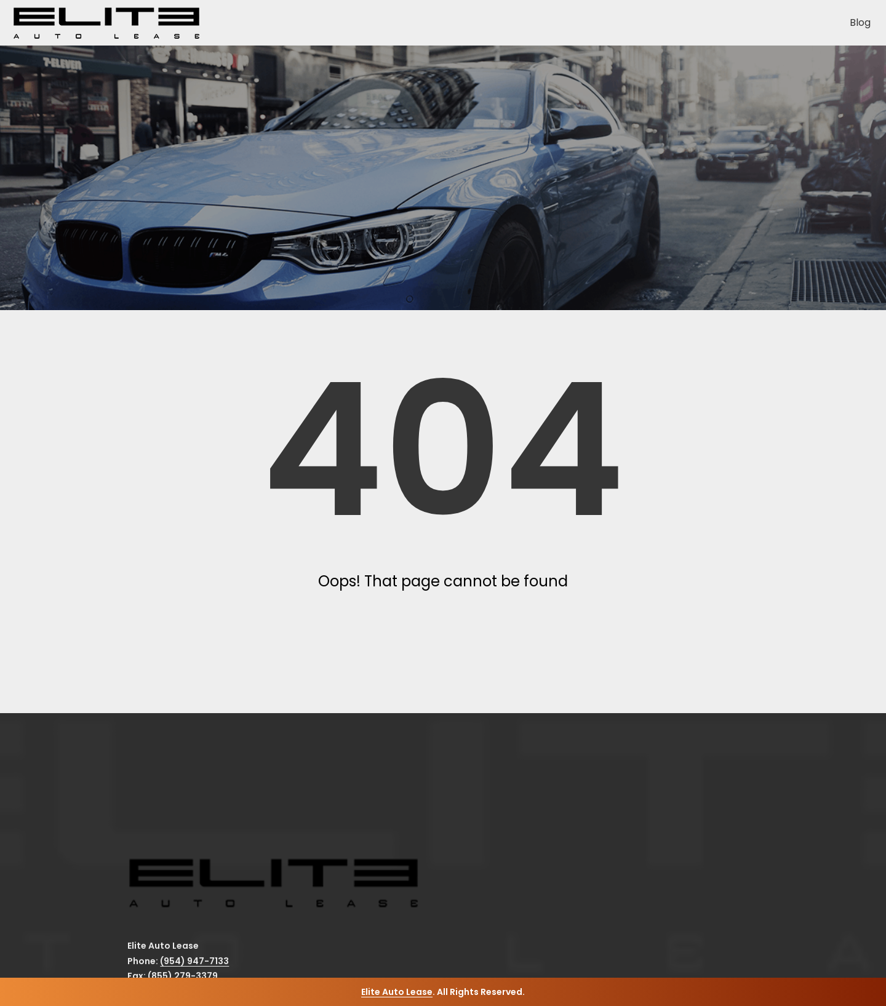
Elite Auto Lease (397, 992)
